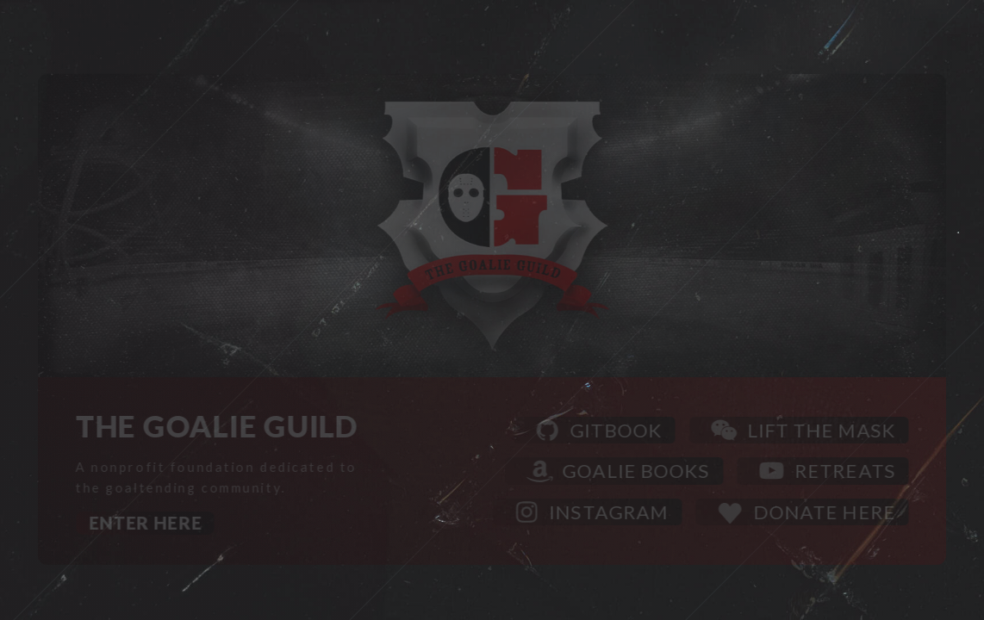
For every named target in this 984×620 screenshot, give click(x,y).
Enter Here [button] (146, 523)
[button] (595, 431)
